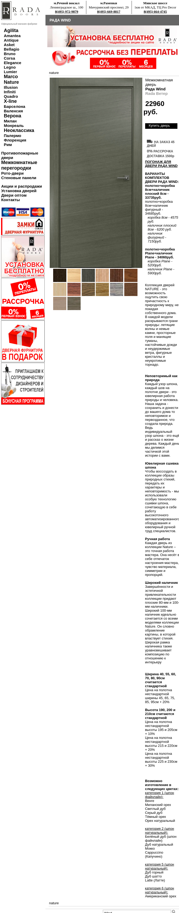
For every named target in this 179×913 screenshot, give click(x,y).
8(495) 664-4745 (155, 12)
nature (54, 73)
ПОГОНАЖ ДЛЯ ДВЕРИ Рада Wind (161, 164)
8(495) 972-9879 (66, 12)
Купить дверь (159, 125)
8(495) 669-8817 (108, 12)
